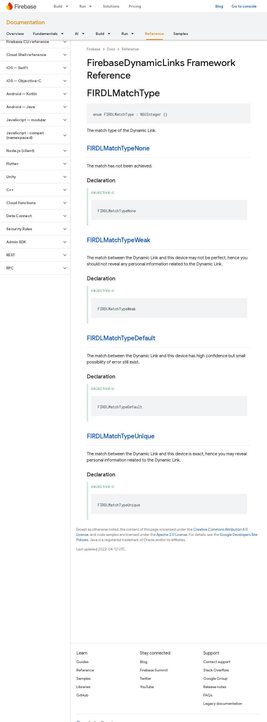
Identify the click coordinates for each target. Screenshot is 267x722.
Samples (180, 33)
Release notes (214, 686)
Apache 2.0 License (171, 534)
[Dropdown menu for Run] (92, 6)
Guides (82, 661)
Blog (219, 6)
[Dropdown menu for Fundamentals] (64, 33)
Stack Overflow (216, 670)
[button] (31, 41)
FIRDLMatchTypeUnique (121, 436)
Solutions (111, 6)
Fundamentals (45, 33)
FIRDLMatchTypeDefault (121, 338)
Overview (15, 33)
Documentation (25, 22)
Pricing (135, 6)
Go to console (244, 6)
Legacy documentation (222, 703)
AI (76, 33)
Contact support (216, 661)
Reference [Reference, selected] (154, 33)
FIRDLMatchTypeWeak (118, 240)
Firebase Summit (154, 670)
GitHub (82, 695)
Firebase (93, 49)
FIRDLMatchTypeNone (118, 148)
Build (58, 6)
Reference (130, 49)
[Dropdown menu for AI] (84, 33)
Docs (111, 49)
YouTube (147, 686)
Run (83, 6)
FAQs (207, 695)
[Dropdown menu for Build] (68, 6)
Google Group (215, 678)
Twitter (145, 678)
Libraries (83, 686)
